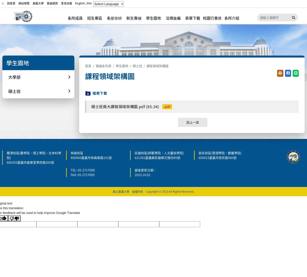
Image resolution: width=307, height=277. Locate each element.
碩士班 (137, 65)
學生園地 (153, 18)
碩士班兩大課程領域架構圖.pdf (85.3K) (131, 106)
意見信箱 (66, 3)
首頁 (88, 65)
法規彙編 (173, 18)
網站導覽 (24, 3)
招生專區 (94, 18)
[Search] (277, 17)
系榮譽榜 (114, 18)
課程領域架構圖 (157, 65)
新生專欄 (133, 18)
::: (3, 3)
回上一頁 (192, 122)
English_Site (83, 3)
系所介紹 (231, 18)
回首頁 (11, 3)
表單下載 (192, 18)
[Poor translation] (14, 218)
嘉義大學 (38, 3)
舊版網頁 (52, 3)
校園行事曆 (212, 18)
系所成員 (75, 18)
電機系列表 (103, 65)
